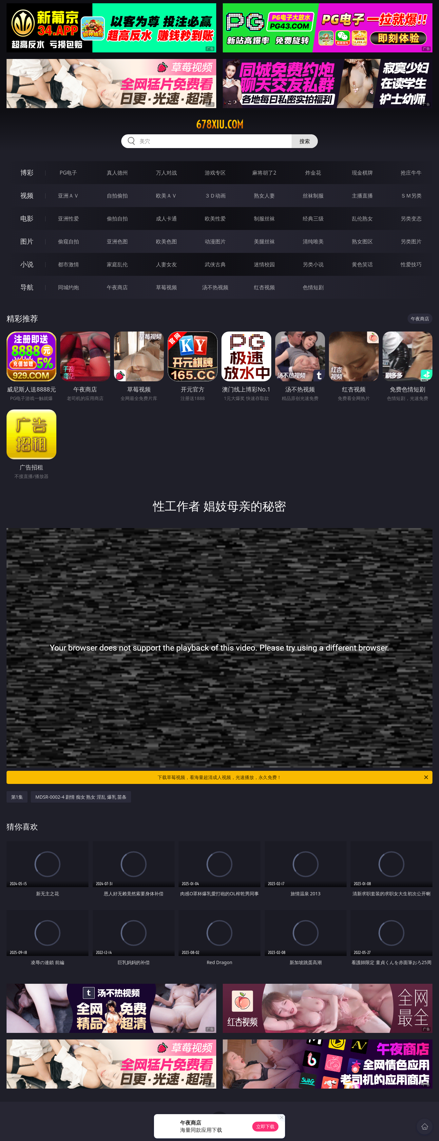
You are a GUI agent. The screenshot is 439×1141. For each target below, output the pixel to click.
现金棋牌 (362, 172)
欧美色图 (166, 241)
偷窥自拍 (68, 241)
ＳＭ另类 (411, 195)
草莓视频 (166, 287)
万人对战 (166, 172)
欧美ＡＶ (166, 195)
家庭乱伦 (117, 264)
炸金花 (313, 172)
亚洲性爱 (68, 218)
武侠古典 (215, 264)
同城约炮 (68, 287)
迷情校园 (264, 264)
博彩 (26, 172)
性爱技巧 (411, 264)
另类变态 (411, 218)
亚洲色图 (117, 241)
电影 (26, 218)
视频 (26, 195)
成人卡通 (166, 218)
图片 (26, 241)
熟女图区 (362, 241)
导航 (26, 287)
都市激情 (68, 264)
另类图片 (411, 241)
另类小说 (313, 264)
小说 (26, 264)
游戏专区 (215, 172)
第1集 (17, 797)
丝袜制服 (313, 195)
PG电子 (68, 172)
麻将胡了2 (264, 172)
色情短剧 (313, 287)
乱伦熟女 (362, 218)
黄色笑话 (362, 264)
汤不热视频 (215, 287)
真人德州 (117, 172)
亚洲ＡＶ (68, 195)
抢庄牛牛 (411, 172)
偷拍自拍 (117, 218)
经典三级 (313, 218)
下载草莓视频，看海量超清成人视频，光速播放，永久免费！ (293, 777)
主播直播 (362, 195)
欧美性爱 (215, 218)
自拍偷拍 (117, 195)
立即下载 (265, 1126)
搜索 (304, 141)
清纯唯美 (313, 241)
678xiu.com (219, 124)
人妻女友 (166, 264)
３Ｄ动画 (215, 195)
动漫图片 (215, 241)
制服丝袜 (264, 218)
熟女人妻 (264, 195)
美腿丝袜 (264, 241)
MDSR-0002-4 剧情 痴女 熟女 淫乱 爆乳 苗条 (80, 797)
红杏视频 (264, 287)
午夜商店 (117, 287)
